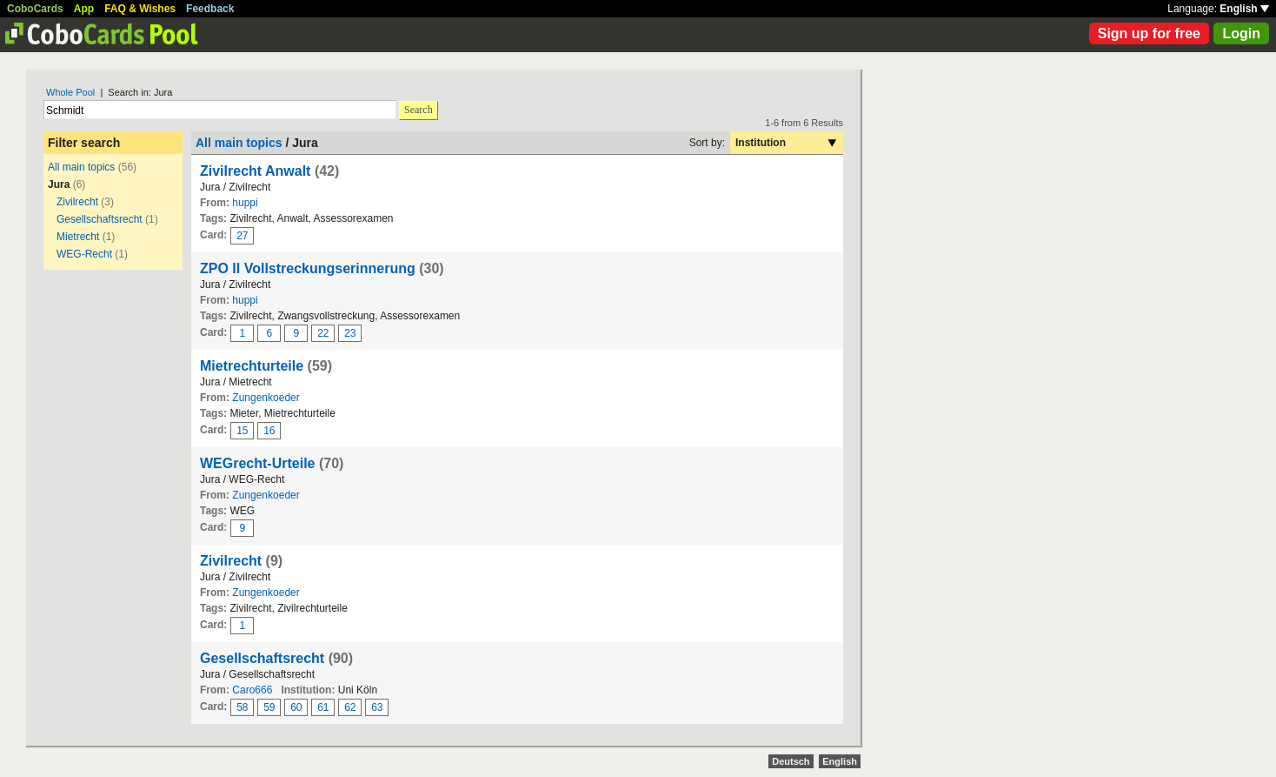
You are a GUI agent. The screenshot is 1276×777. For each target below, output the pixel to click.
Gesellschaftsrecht (99, 219)
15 (242, 431)
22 (323, 333)
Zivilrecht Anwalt (255, 171)
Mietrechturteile (251, 365)
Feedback (210, 9)
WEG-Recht (84, 254)
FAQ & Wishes (140, 9)
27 (242, 236)
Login (1241, 33)
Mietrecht (77, 237)
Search (418, 110)
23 (350, 333)
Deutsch (790, 761)
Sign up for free (1149, 33)
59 (269, 707)
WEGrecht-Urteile (257, 463)
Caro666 (252, 690)
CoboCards (35, 9)
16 (269, 431)
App (84, 9)
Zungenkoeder (265, 398)
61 (323, 707)
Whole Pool (70, 92)
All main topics (81, 167)
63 (376, 707)
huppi (244, 203)
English (1244, 9)
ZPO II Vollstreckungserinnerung (307, 268)
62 (350, 707)
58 (242, 707)
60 (296, 707)
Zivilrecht (77, 202)
